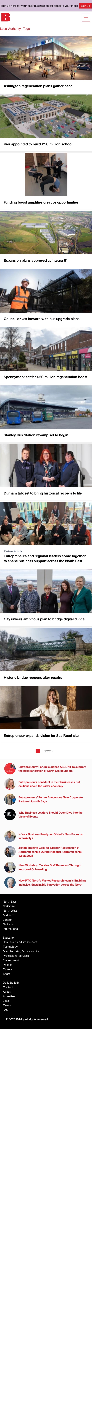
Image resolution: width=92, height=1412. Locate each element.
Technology (10, 946)
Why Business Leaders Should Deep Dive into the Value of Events (43, 814)
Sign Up (85, 5)
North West (10, 910)
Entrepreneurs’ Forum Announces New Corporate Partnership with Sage (43, 799)
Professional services (16, 955)
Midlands (8, 915)
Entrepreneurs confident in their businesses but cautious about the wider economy (42, 784)
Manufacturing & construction (21, 951)
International (11, 928)
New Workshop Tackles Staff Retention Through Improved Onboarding (42, 867)
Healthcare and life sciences (20, 942)
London (7, 919)
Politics (7, 964)
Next (49, 751)
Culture (7, 969)
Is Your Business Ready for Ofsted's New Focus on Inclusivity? (43, 836)
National (8, 924)
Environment (11, 960)
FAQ (5, 1010)
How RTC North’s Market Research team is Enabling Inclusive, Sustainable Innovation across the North (45, 882)
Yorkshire (9, 906)
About (6, 991)
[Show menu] (86, 17)
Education (9, 937)
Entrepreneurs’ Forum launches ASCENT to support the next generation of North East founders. (45, 768)
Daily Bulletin (11, 982)
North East (9, 901)
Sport (6, 973)
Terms (7, 1005)
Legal (6, 1000)
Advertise (9, 996)
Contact (8, 987)
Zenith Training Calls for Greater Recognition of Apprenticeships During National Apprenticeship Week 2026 (43, 851)
